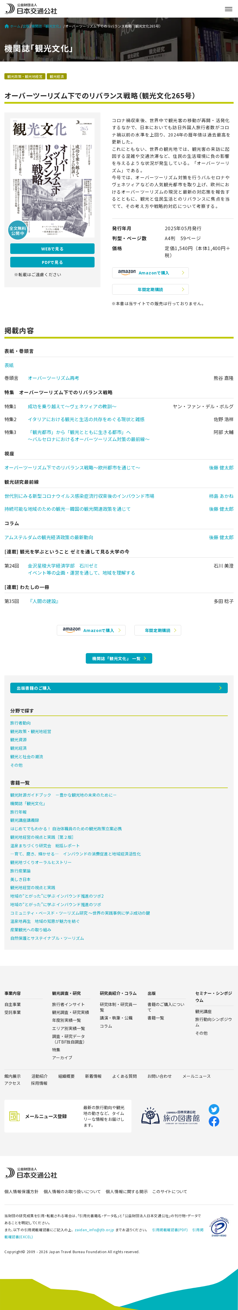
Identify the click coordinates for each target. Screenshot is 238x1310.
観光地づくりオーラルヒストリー (41, 862)
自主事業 (12, 1004)
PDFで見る (52, 262)
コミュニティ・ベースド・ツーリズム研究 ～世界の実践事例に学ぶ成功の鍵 (80, 913)
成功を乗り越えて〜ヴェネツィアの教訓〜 (72, 406)
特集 (56, 1050)
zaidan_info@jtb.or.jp (94, 1229)
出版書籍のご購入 (34, 688)
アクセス (12, 1083)
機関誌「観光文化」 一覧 (116, 658)
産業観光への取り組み (30, 929)
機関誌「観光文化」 (47, 26)
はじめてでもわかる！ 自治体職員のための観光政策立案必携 (66, 828)
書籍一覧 (156, 1018)
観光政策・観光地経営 (24, 76)
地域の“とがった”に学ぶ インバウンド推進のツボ (55, 904)
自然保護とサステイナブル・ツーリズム (47, 938)
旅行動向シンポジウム (213, 1022)
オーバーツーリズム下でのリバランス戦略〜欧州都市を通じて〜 (72, 467)
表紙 (9, 364)
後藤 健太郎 (221, 467)
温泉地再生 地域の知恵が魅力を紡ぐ (45, 921)
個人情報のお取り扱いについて (72, 1191)
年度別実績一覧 (66, 1020)
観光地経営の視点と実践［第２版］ (43, 837)
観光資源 (18, 739)
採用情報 (39, 1083)
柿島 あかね (221, 495)
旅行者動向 (20, 723)
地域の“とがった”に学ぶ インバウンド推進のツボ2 (57, 896)
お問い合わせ (159, 1076)
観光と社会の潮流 (26, 756)
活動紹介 (39, 1076)
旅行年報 (18, 812)
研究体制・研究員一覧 (118, 1007)
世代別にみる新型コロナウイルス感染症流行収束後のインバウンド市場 (79, 495)
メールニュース (196, 1076)
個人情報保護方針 (21, 1191)
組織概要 (66, 1076)
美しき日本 (20, 879)
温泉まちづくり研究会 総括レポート (45, 845)
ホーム (12, 26)
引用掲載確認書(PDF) (170, 1229)
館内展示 (12, 1076)
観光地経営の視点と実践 (32, 887)
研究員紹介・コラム (118, 993)
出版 (26, 26)
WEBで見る (52, 249)
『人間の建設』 (44, 600)
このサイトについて (170, 1191)
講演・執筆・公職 (116, 1018)
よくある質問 (124, 1076)
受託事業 (12, 1012)
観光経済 (57, 76)
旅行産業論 (20, 871)
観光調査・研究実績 (70, 1012)
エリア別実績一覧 (68, 1028)
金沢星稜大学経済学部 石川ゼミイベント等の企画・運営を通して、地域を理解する (81, 569)
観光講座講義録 (24, 820)
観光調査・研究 (66, 993)
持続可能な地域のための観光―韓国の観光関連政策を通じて (67, 508)
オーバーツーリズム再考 (53, 377)
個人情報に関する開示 (127, 1191)
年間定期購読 (150, 289)
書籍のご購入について (166, 1007)
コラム (106, 1026)
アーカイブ (62, 1057)
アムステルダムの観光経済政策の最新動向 (48, 537)
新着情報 (93, 1076)
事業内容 (12, 993)
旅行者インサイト (68, 1004)
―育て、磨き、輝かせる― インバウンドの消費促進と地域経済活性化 (75, 854)
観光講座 (203, 1011)
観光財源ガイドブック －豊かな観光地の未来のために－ (63, 795)
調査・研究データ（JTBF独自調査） (69, 1039)
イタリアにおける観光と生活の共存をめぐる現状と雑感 (86, 419)
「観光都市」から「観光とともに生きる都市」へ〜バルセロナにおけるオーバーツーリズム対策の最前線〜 (89, 435)
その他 (16, 765)
